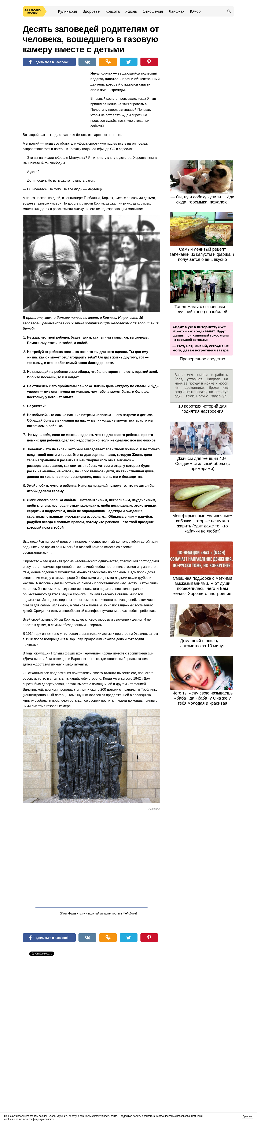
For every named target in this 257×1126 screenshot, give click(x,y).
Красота (112, 11)
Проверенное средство (202, 359)
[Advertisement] (54, 98)
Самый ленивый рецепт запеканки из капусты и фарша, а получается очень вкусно (202, 254)
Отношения (153, 11)
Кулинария (67, 11)
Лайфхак (176, 11)
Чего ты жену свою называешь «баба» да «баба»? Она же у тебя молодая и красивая (202, 698)
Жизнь (131, 11)
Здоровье (91, 11)
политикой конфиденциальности (35, 1119)
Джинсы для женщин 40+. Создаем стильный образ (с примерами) (202, 463)
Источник (154, 809)
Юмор (195, 11)
